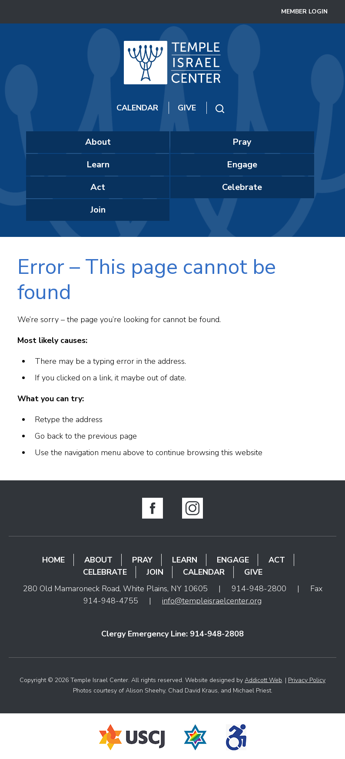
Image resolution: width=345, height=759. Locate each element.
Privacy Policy (306, 680)
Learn (97, 164)
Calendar (137, 108)
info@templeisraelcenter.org (212, 601)
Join (98, 210)
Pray (242, 142)
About (98, 142)
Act (97, 187)
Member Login (304, 11)
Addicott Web (263, 680)
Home (53, 560)
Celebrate (242, 187)
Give (187, 108)
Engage (242, 164)
